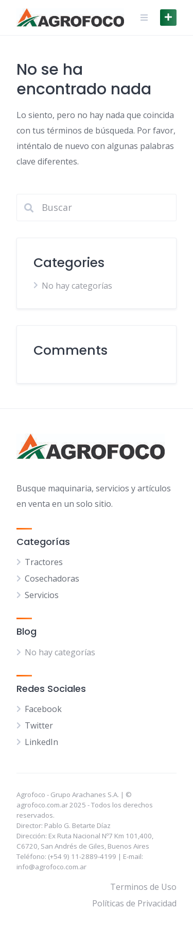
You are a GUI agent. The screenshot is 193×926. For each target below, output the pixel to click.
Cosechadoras (52, 578)
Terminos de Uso (143, 886)
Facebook (43, 709)
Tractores (44, 562)
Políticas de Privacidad (134, 903)
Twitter (39, 725)
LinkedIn (41, 742)
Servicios (42, 595)
